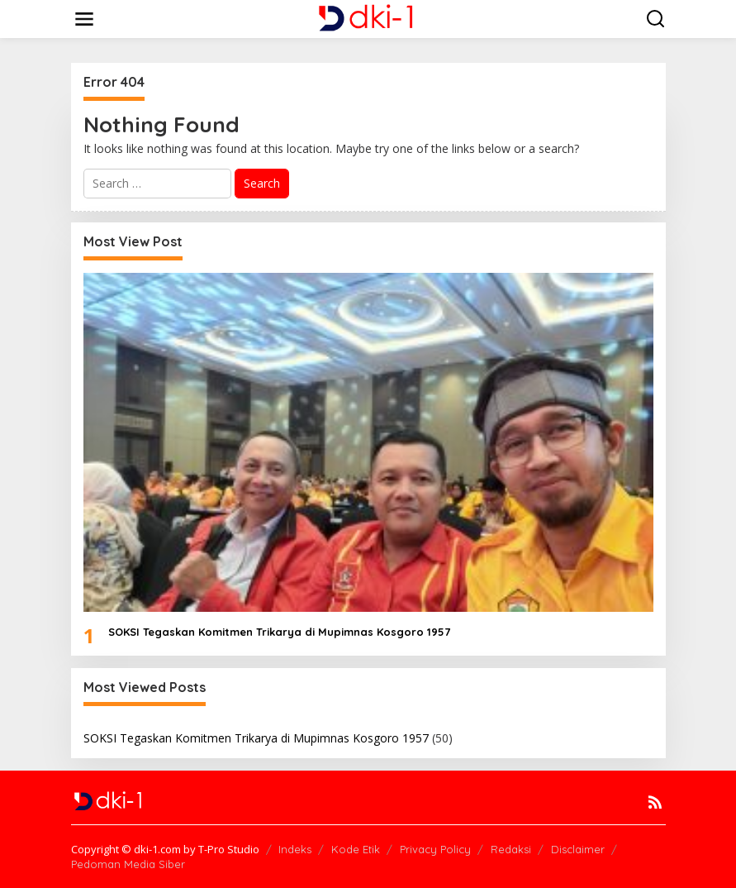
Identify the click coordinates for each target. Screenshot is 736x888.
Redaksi (511, 849)
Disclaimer (578, 849)
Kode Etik (355, 849)
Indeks (294, 849)
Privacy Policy (435, 849)
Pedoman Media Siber (128, 864)
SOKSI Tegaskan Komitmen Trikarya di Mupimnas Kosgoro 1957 (279, 631)
